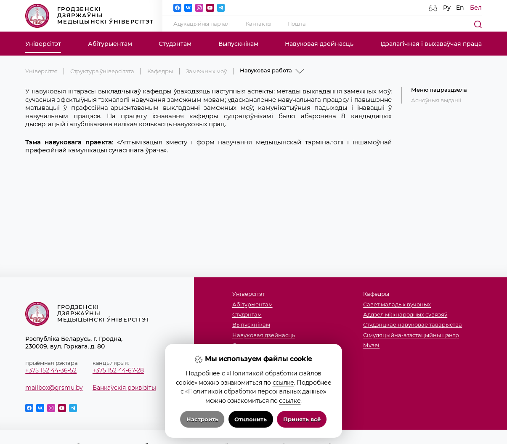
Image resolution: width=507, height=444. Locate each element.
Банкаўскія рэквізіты (124, 387)
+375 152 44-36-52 (51, 370)
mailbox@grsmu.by (54, 387)
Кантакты (259, 24)
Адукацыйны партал (201, 24)
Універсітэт (43, 44)
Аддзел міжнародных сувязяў (405, 315)
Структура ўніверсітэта (102, 71)
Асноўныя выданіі (436, 101)
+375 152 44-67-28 (118, 370)
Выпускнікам (238, 44)
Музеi (371, 345)
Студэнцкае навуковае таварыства (412, 325)
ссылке (283, 414)
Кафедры (160, 71)
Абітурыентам (110, 44)
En (460, 7)
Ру (447, 7)
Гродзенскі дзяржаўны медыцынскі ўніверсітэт (89, 15)
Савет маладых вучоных (397, 305)
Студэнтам (175, 44)
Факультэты (248, 345)
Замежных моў (206, 71)
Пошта (296, 24)
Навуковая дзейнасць (319, 44)
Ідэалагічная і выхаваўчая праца (431, 44)
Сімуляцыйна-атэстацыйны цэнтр (411, 335)
